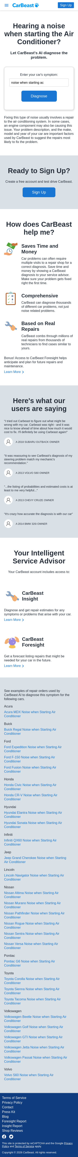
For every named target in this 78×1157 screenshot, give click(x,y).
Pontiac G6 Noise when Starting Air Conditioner (29, 963)
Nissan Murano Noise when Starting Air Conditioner (32, 905)
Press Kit (8, 1112)
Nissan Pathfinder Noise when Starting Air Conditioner (34, 915)
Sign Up (66, 5)
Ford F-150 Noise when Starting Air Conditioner (29, 759)
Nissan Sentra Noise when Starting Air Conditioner (31, 935)
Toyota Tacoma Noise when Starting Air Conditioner (32, 1001)
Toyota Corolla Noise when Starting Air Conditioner (32, 981)
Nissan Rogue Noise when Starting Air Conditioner (31, 925)
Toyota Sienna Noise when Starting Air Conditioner (31, 991)
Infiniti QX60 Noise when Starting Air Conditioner (30, 842)
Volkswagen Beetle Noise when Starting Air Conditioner (35, 1019)
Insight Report (12, 1126)
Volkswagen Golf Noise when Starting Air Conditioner (33, 1029)
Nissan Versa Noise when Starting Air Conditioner (31, 946)
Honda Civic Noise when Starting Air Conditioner (30, 787)
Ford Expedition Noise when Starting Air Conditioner (33, 749)
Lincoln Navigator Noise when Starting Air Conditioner (34, 877)
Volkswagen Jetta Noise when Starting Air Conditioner (34, 1049)
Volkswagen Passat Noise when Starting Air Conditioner (35, 1059)
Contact (7, 1107)
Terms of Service (14, 1098)
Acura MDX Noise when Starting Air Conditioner (30, 714)
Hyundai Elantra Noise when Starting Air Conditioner (33, 814)
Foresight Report (14, 1121)
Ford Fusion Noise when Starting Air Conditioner (30, 769)
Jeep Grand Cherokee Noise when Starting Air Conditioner (35, 860)
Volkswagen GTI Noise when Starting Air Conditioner (33, 1039)
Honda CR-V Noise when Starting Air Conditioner (30, 797)
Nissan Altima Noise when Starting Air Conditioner (31, 895)
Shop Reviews (12, 1130)
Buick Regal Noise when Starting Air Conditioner (30, 731)
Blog (5, 1116)
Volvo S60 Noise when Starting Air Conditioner (29, 1077)
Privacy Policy (12, 1102)
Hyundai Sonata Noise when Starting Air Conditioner (33, 825)
